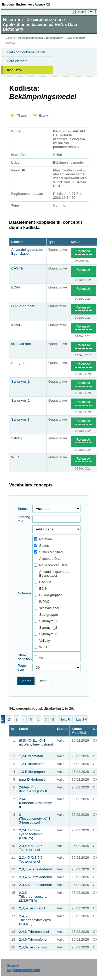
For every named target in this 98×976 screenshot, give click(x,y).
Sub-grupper (21, 363)
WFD (15, 457)
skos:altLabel (21, 344)
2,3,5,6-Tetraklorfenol (35, 885)
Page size (22, 667)
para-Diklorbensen (33, 779)
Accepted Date (47, 559)
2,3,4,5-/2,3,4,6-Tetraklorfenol (31, 848)
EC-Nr (16, 287)
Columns (25, 593)
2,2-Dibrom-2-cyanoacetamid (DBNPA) (31, 834)
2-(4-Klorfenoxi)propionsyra (35, 803)
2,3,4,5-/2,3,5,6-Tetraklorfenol (31, 859)
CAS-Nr (17, 268)
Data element (17, 61)
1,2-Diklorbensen (32, 764)
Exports (44, 115)
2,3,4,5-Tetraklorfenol (35, 869)
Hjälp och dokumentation (26, 52)
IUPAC (16, 325)
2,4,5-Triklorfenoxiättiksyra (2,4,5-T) (35, 920)
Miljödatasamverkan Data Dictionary (40, 37)
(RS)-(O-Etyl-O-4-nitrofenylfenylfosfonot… (36, 744)
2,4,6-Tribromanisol (34, 932)
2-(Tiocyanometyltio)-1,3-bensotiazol (35, 818)
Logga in (82, 11)
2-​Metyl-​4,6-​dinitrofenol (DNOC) (34, 789)
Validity (16, 438)
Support (13, 965)
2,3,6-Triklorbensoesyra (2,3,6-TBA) (33, 896)
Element (17, 242)
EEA (27, 4)
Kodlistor (14, 70)
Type (51, 242)
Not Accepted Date (50, 565)
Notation (43, 539)
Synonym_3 (20, 419)
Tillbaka (21, 115)
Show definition (25, 657)
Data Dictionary (75, 37)
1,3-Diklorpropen (32, 772)
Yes (42, 658)
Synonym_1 (20, 381)
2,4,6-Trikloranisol (33, 947)
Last (79, 719)
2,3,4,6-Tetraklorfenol (35, 877)
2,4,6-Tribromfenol (33, 939)
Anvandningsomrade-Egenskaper (27, 251)
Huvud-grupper (22, 306)
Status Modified (48, 552)
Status (75, 242)
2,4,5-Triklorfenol (32, 908)
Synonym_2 (20, 400)
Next (62, 719)
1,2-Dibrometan (31, 756)
